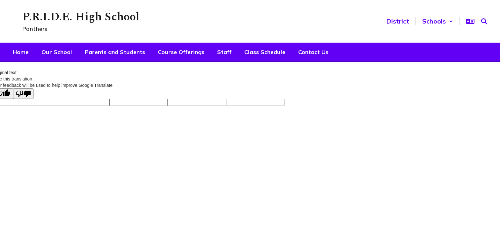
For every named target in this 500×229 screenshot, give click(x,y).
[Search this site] (484, 21)
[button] (437, 21)
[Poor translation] (23, 93)
